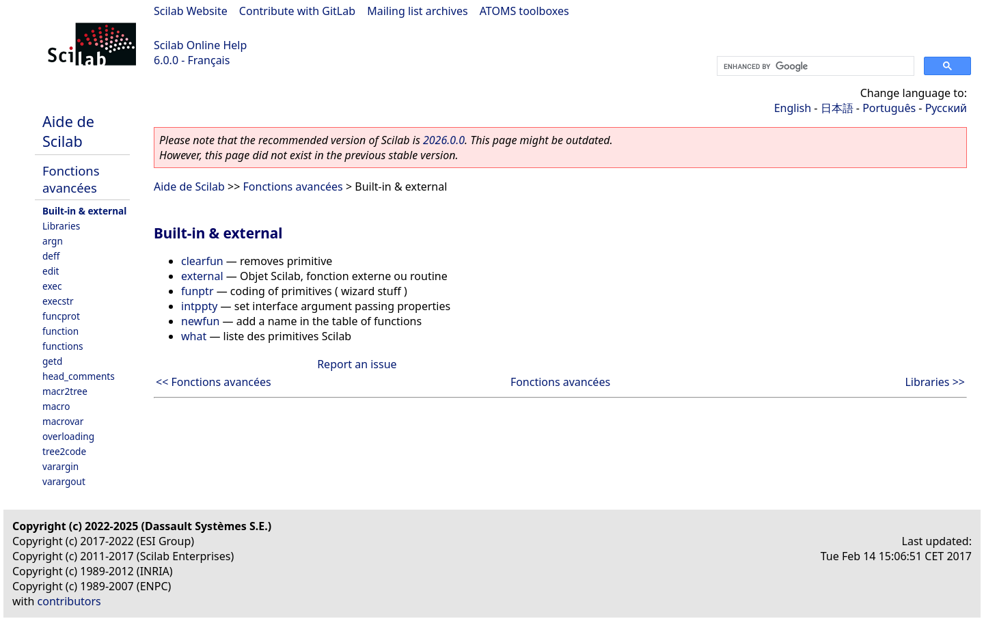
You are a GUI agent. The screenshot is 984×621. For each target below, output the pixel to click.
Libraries (61, 225)
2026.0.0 (444, 140)
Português (889, 107)
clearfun (202, 260)
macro (56, 406)
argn (52, 240)
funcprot (61, 315)
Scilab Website (191, 10)
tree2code (64, 451)
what (193, 336)
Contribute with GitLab (297, 10)
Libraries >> (935, 381)
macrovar (62, 421)
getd (52, 361)
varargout (63, 481)
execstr (58, 300)
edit (50, 270)
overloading (68, 436)
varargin (60, 466)
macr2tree (64, 391)
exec (52, 285)
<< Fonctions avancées (213, 381)
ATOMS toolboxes (524, 10)
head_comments (78, 376)
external (202, 276)
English (792, 107)
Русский (946, 107)
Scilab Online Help (200, 45)
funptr (197, 291)
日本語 (837, 107)
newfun (200, 321)
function (60, 331)
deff (50, 255)
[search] (814, 66)
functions (62, 346)
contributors (69, 601)
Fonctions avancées (71, 179)
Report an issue (356, 364)
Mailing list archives (417, 10)
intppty (199, 306)
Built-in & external (84, 210)
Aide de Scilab (68, 131)
